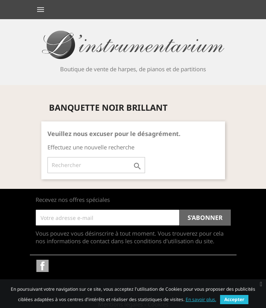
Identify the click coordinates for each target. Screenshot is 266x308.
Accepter (234, 299)
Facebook (42, 266)
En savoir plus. (201, 299)
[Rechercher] (96, 165)
